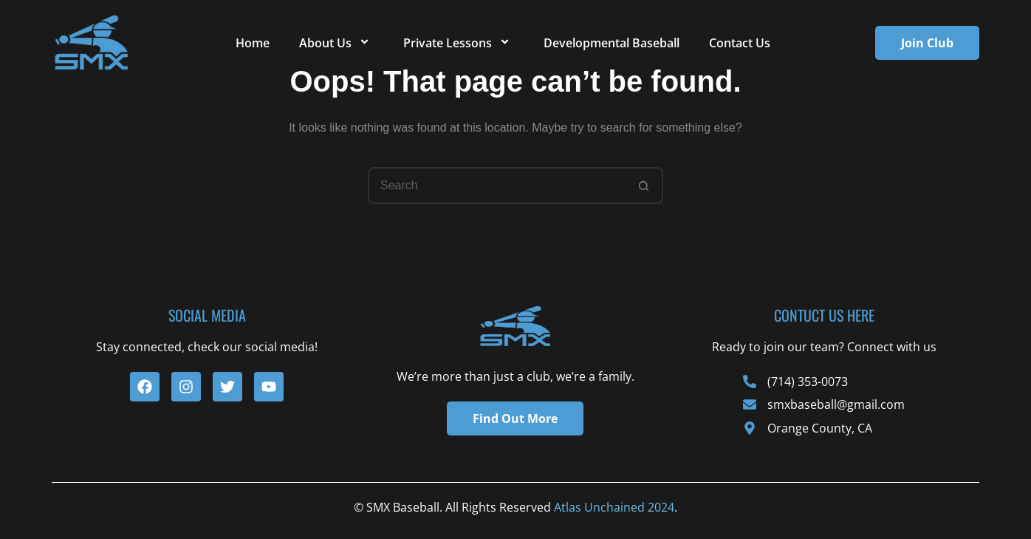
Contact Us (739, 43)
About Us (336, 43)
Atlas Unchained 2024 (614, 507)
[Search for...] (497, 185)
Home (253, 43)
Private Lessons (458, 43)
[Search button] (644, 185)
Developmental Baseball (611, 43)
